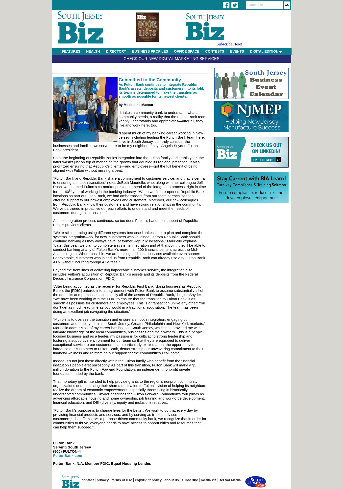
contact (88, 480)
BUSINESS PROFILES (150, 51)
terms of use (122, 480)
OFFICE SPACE (186, 51)
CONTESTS (214, 51)
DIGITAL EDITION (266, 51)
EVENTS (237, 51)
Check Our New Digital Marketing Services (171, 59)
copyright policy (148, 480)
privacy (103, 480)
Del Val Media (230, 480)
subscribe (190, 480)
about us (172, 480)
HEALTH (93, 51)
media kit (208, 480)
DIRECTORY (116, 51)
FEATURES (71, 51)
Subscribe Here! (229, 44)
